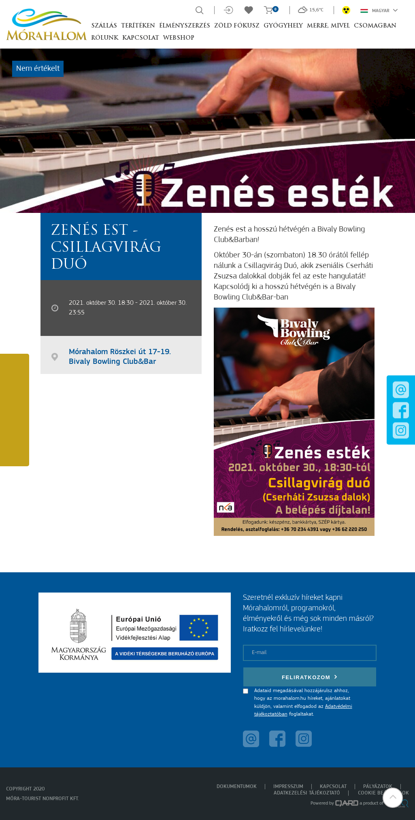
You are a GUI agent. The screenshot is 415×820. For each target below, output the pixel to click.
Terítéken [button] (138, 26)
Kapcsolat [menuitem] (333, 786)
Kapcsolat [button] (140, 38)
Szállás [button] (104, 26)
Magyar (379, 10)
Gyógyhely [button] (283, 26)
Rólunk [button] (104, 38)
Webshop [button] (178, 38)
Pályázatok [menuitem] (377, 786)
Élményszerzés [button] (184, 26)
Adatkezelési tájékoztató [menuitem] (307, 793)
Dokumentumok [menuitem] (237, 786)
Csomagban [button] (375, 26)
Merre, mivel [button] (328, 26)
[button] (393, 798)
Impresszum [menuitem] (288, 786)
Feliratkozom (310, 676)
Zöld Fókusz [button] (237, 26)
